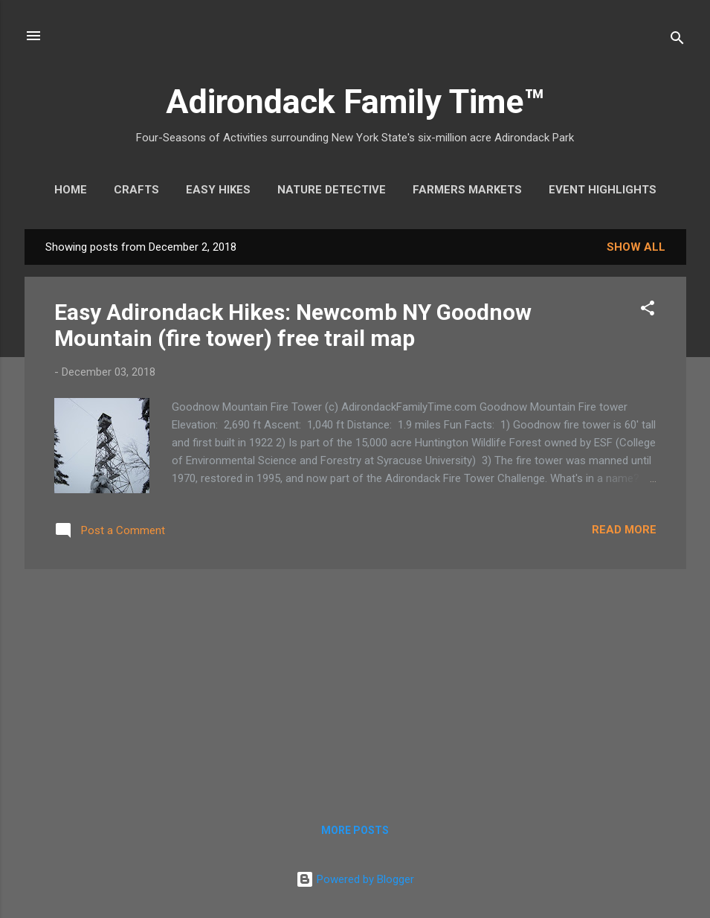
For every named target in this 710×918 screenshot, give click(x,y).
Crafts (136, 189)
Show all (636, 247)
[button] (647, 310)
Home (70, 189)
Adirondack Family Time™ (355, 101)
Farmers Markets (467, 189)
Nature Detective (331, 189)
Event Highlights (602, 189)
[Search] (677, 40)
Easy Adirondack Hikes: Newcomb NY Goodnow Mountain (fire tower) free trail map (293, 325)
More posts (355, 830)
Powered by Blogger (355, 879)
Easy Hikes (218, 189)
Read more (624, 529)
